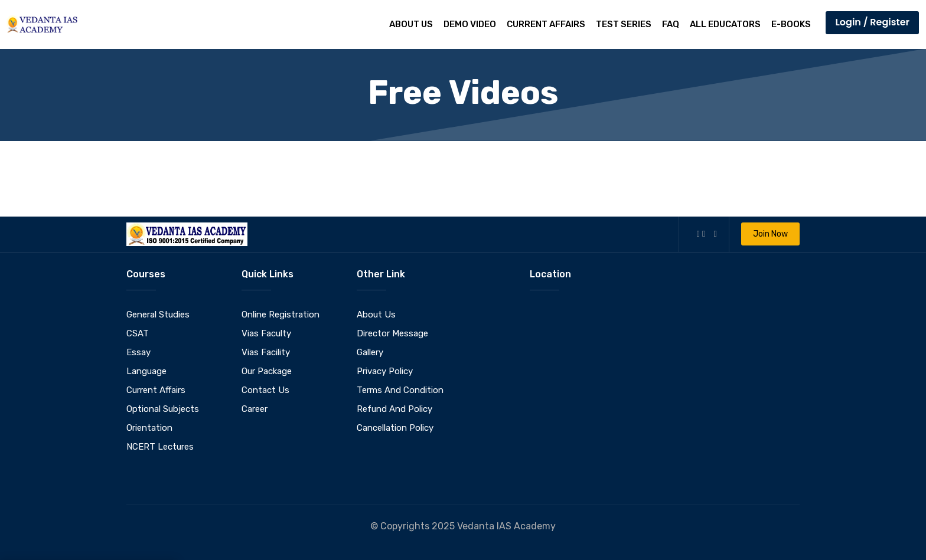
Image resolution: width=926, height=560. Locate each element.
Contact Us (265, 390)
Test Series (623, 24)
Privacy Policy (385, 371)
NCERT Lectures (160, 446)
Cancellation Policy (395, 428)
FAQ (670, 24)
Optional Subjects (162, 409)
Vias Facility (266, 352)
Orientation (149, 428)
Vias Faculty (266, 333)
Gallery (370, 352)
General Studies (158, 314)
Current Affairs (546, 24)
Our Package (267, 371)
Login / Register (872, 22)
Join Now (770, 234)
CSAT (137, 333)
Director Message (392, 333)
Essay (138, 352)
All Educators (725, 24)
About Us (411, 24)
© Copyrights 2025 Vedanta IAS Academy (463, 526)
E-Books (791, 24)
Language (146, 371)
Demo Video (470, 24)
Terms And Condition (400, 390)
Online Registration (280, 314)
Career (255, 409)
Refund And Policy (394, 409)
